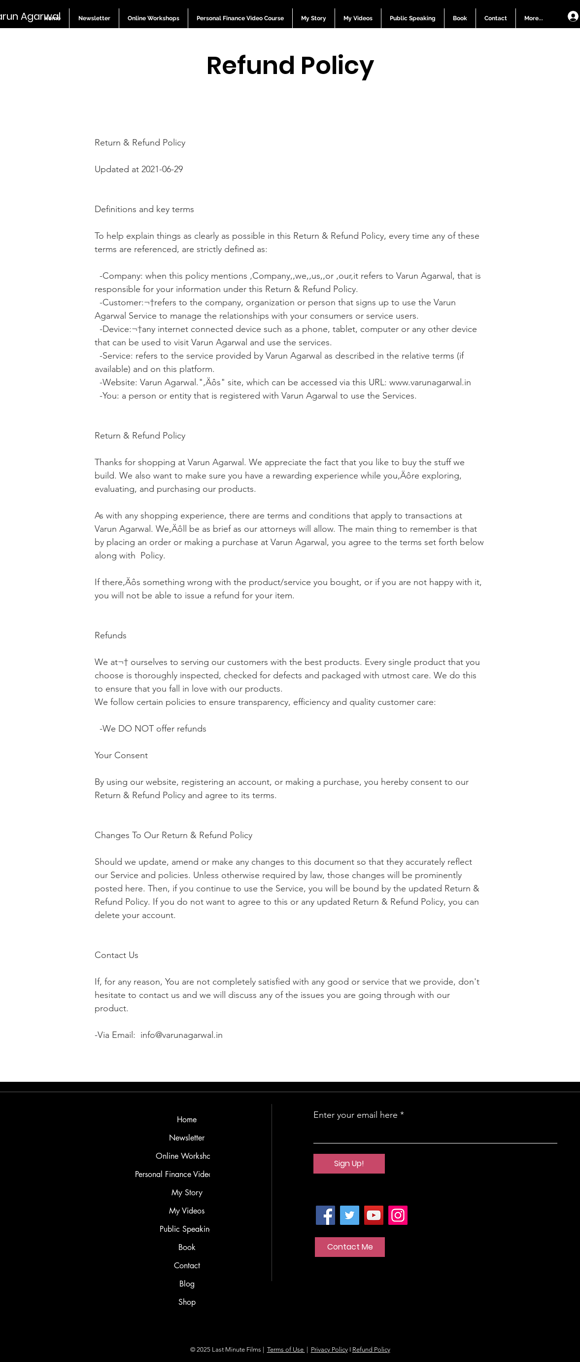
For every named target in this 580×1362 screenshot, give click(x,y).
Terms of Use (286, 1349)
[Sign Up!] (349, 1164)
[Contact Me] (350, 1247)
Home (187, 1119)
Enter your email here (355, 1114)
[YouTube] (373, 1215)
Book (187, 1247)
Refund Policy (371, 1349)
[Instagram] (398, 1215)
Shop (187, 1302)
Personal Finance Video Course (187, 1174)
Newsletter (187, 1138)
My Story (187, 1192)
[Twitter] (349, 1215)
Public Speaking (187, 1229)
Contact (187, 1265)
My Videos (187, 1211)
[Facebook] (325, 1215)
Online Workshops (187, 1156)
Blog (187, 1284)
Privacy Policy (329, 1349)
